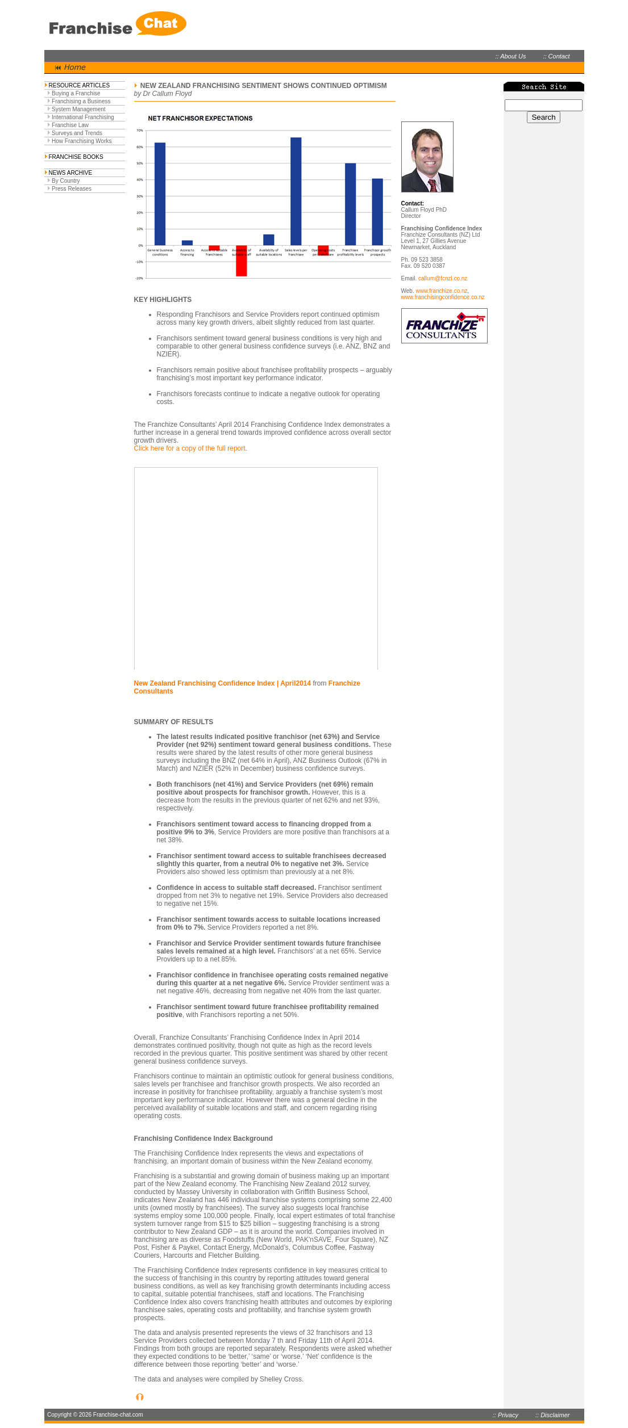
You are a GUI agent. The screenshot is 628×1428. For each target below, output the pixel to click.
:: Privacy (505, 1415)
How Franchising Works (81, 141)
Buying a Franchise (76, 93)
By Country (66, 181)
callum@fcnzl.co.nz (442, 278)
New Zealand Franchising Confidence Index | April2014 (222, 683)
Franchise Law (70, 125)
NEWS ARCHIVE (71, 173)
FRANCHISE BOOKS (76, 157)
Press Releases (72, 189)
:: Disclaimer (552, 1415)
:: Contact (556, 56)
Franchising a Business (81, 101)
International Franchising (83, 117)
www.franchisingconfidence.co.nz (443, 297)
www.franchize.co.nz (441, 291)
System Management (79, 109)
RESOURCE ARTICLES (79, 85)
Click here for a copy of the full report (190, 448)
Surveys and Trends (77, 133)
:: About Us (510, 56)
